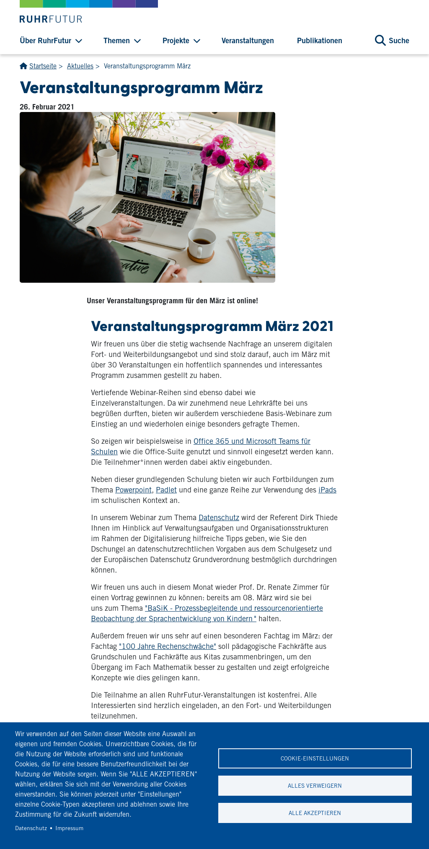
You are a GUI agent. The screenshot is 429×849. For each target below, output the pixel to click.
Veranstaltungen (248, 40)
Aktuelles (80, 66)
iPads (327, 489)
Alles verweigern (315, 785)
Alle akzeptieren (315, 813)
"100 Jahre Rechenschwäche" (167, 646)
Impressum (69, 828)
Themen (116, 40)
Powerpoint (133, 489)
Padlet (166, 489)
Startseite (43, 66)
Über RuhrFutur (45, 40)
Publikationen (319, 40)
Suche (399, 40)
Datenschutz (219, 517)
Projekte (176, 40)
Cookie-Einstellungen (315, 758)
